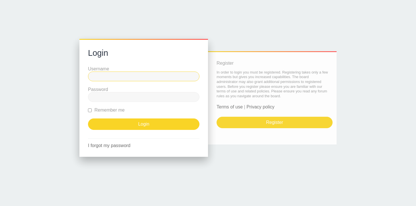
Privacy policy (261, 106)
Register (274, 122)
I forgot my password (109, 145)
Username (98, 68)
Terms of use (230, 106)
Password (98, 89)
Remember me (106, 110)
